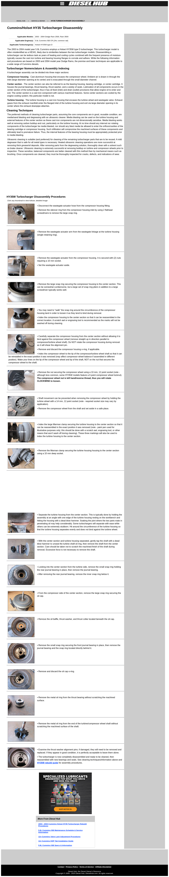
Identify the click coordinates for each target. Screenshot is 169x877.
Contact (61, 867)
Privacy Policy (72, 867)
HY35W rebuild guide (47, 763)
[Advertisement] (84, 13)
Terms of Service (86, 867)
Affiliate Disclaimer (103, 867)
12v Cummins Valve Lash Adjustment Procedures (59, 837)
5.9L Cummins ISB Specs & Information (55, 845)
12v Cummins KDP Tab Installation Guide (55, 841)
